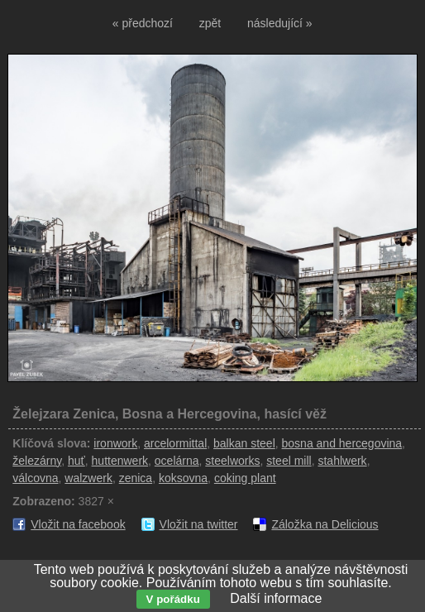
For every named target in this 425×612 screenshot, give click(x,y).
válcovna (35, 478)
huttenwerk (120, 460)
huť (76, 460)
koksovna (183, 478)
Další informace (276, 598)
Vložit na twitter (199, 524)
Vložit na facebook (78, 524)
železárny (36, 460)
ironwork (115, 443)
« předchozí (142, 23)
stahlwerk (342, 460)
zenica (135, 478)
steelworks (232, 460)
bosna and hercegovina (342, 443)
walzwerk (88, 478)
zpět (210, 23)
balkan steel (244, 443)
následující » (280, 23)
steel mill (288, 460)
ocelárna (177, 460)
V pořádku (173, 599)
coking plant (245, 478)
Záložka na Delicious (324, 524)
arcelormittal (175, 443)
